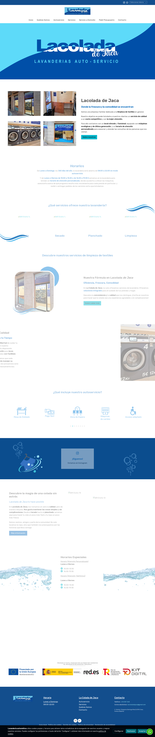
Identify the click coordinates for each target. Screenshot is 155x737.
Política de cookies (55, 725)
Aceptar (142, 731)
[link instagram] (124, 2)
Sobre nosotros (89, 137)
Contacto (83, 710)
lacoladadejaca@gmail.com (137, 704)
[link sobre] (24, 699)
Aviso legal (43, 725)
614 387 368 (125, 702)
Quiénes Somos (85, 707)
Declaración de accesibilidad (105, 725)
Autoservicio (84, 702)
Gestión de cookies (70, 725)
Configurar (119, 731)
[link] (77, 11)
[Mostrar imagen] (77, 668)
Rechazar (131, 731)
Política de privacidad (85, 725)
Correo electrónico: (121, 704)
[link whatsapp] (127, 2)
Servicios (82, 704)
